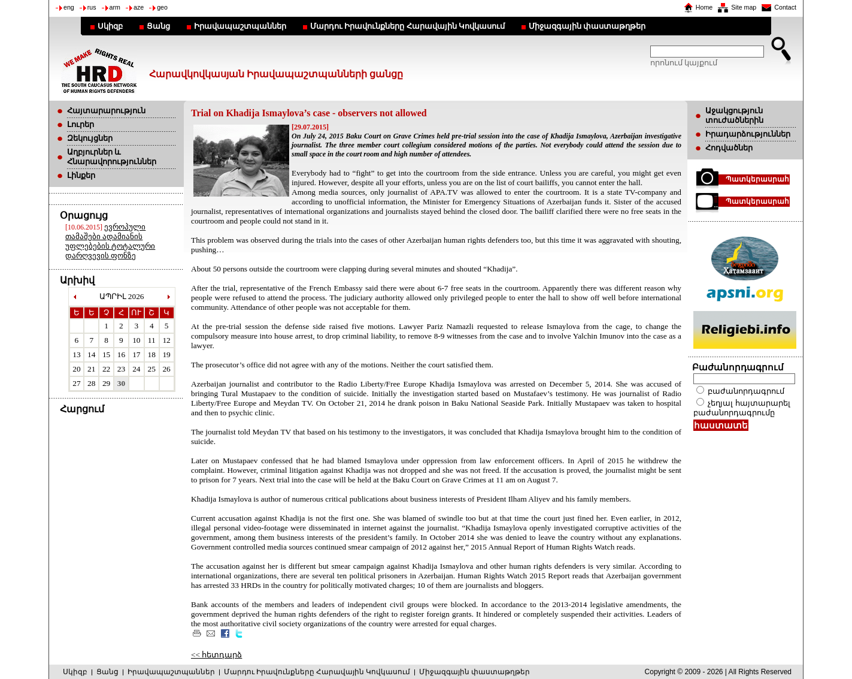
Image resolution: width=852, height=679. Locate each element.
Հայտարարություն (106, 110)
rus (91, 7)
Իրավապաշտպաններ (240, 26)
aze (139, 7)
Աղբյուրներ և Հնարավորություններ (111, 156)
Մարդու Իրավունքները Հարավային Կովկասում (407, 26)
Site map (743, 7)
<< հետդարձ (216, 654)
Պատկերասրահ (757, 179)
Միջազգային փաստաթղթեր (587, 26)
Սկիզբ (110, 26)
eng (68, 7)
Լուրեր (80, 124)
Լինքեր (81, 175)
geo (162, 7)
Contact (785, 7)
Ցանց (158, 26)
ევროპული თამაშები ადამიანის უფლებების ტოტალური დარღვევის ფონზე (110, 241)
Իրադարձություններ (747, 133)
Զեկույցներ (90, 138)
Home (704, 7)
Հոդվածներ (729, 147)
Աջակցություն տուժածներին (734, 115)
